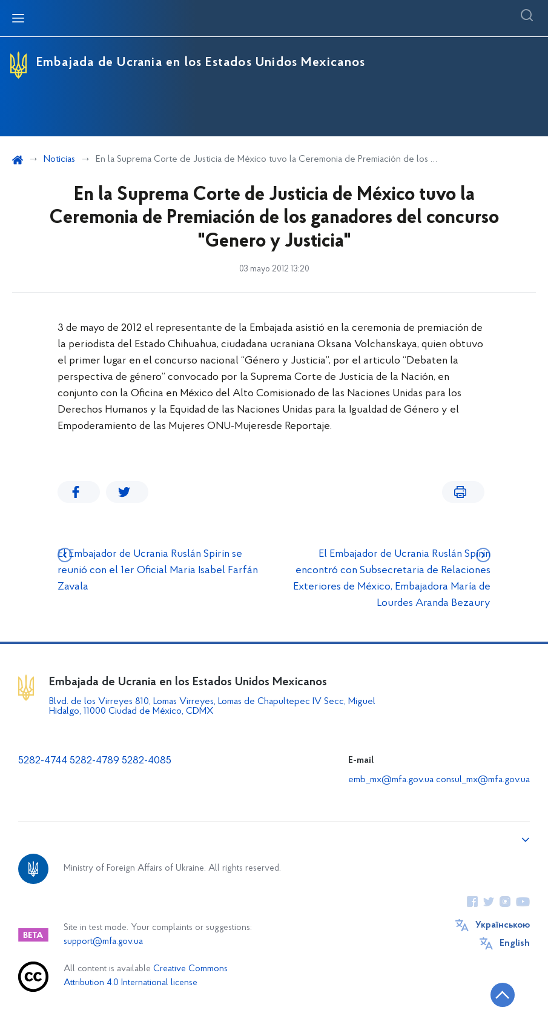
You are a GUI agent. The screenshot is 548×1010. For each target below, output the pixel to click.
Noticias (59, 159)
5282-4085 (146, 760)
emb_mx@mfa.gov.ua (391, 780)
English (515, 943)
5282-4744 (42, 760)
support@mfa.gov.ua (103, 941)
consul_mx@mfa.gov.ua (483, 780)
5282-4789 (94, 760)
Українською (502, 925)
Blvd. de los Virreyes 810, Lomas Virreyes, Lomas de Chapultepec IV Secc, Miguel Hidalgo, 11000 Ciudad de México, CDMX (212, 706)
